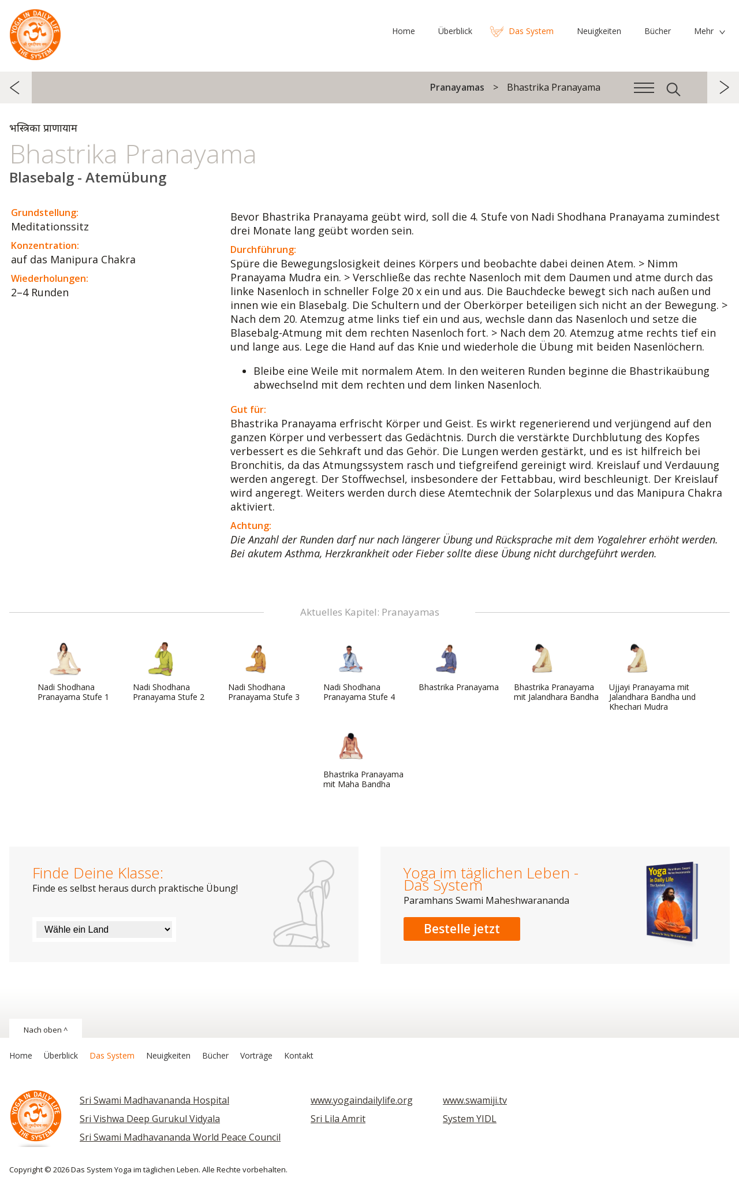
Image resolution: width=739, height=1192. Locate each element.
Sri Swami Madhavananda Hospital (154, 1100)
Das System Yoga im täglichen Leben (35, 32)
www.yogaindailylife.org (362, 1100)
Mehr (704, 30)
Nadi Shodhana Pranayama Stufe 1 (73, 672)
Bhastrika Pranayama (459, 667)
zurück (16, 87)
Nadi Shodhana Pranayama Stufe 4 (359, 672)
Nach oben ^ (46, 1030)
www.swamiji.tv (475, 1100)
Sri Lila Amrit (338, 1118)
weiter (723, 87)
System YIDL (470, 1118)
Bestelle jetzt (462, 929)
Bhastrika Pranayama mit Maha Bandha (363, 759)
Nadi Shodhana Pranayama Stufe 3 (264, 672)
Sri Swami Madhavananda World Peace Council (180, 1137)
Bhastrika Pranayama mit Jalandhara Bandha (556, 672)
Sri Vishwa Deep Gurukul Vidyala (150, 1118)
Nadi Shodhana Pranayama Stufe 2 (168, 672)
